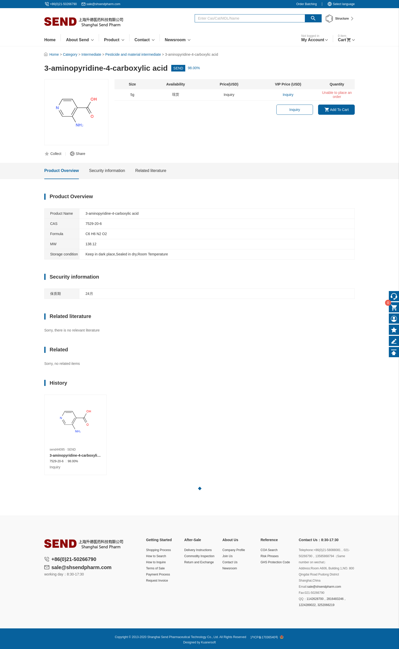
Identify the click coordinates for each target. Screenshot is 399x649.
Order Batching (306, 4)
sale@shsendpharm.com (103, 4)
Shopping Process (158, 550)
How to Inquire (156, 562)
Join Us (227, 556)
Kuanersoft (208, 642)
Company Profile (233, 550)
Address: (305, 568)
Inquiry (294, 110)
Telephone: (306, 550)
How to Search (156, 556)
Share (80, 154)
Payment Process (158, 574)
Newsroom (229, 568)
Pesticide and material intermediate (133, 54)
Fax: (302, 593)
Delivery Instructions (198, 550)
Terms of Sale (155, 568)
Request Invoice (157, 580)
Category (70, 54)
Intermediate (91, 54)
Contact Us (229, 562)
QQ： (303, 599)
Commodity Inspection (199, 556)
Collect (55, 154)
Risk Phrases (270, 556)
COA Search (269, 550)
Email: (303, 586)
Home (54, 54)
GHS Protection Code (275, 562)
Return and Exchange (199, 562)
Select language (341, 4)
